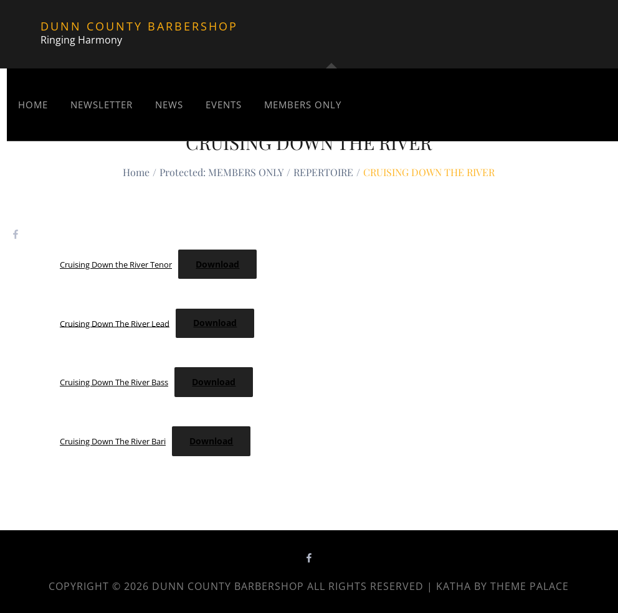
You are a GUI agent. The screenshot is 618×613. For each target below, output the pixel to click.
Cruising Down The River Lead (114, 323)
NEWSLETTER (101, 104)
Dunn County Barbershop (139, 26)
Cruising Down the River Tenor (116, 264)
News (169, 104)
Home (33, 104)
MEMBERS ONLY (302, 104)
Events (224, 104)
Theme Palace (529, 586)
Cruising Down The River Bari (113, 441)
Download (217, 264)
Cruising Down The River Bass (114, 382)
